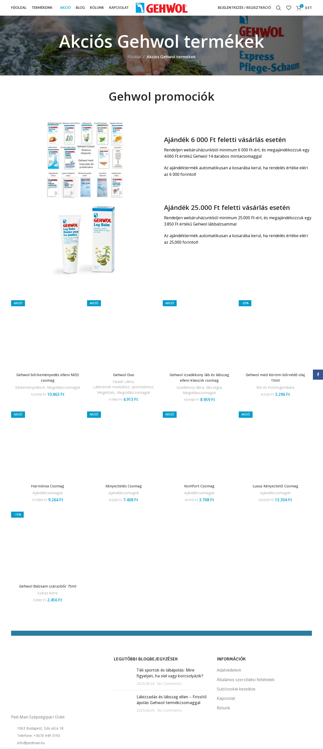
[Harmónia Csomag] (47, 455)
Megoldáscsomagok (47, 396)
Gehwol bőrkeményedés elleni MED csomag (46, 381)
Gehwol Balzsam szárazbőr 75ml (47, 596)
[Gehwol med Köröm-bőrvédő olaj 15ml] (276, 343)
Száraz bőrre (47, 603)
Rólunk (223, 718)
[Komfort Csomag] (199, 455)
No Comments (169, 693)
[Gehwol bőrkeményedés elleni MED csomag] (47, 338)
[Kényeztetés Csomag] (123, 455)
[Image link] (85, 165)
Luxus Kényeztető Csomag (276, 495)
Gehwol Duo (123, 378)
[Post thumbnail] (123, 687)
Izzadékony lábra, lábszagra (199, 391)
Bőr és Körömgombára (276, 401)
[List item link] (58, 715)
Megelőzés (105, 401)
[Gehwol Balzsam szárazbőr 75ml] (47, 555)
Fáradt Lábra (122, 385)
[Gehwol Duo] (123, 338)
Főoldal (134, 63)
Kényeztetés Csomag (123, 495)
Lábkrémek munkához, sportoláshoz (123, 394)
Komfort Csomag (199, 495)
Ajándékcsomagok (47, 502)
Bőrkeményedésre (46, 391)
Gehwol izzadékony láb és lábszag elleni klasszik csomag (200, 381)
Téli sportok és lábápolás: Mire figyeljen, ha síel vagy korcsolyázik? (170, 683)
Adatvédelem (229, 680)
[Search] (279, 11)
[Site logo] (161, 10)
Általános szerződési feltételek (246, 690)
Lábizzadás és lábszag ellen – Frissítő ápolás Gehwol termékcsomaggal (172, 710)
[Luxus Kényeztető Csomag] (276, 455)
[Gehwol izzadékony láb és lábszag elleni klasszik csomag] (199, 338)
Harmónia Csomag (47, 495)
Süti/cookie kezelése (236, 699)
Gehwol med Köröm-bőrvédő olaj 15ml (276, 391)
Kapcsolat (226, 709)
